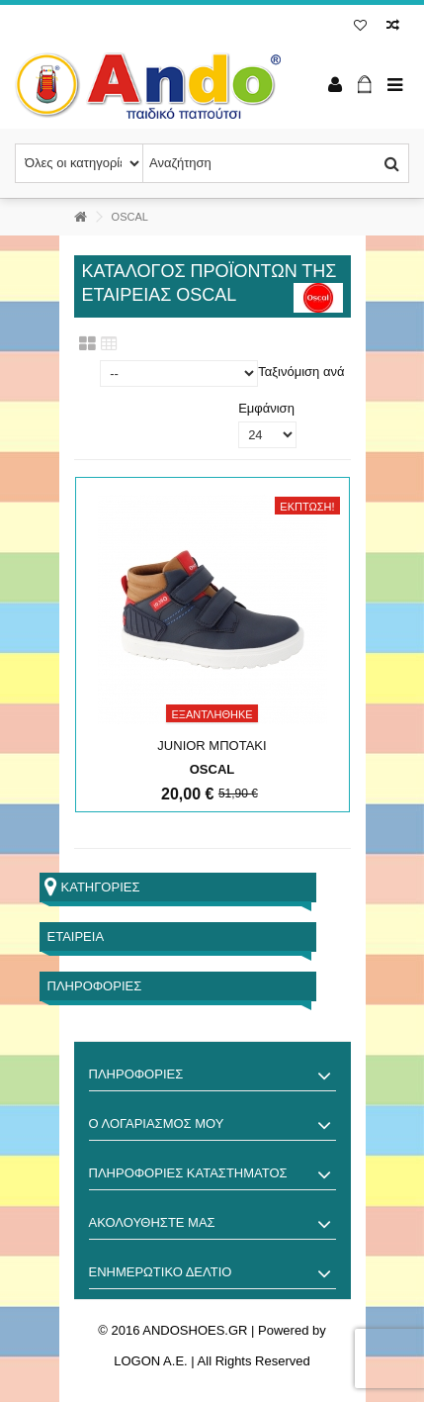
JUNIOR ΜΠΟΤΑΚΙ (211, 745)
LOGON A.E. (150, 1361)
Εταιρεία (76, 936)
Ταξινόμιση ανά (301, 371)
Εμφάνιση (266, 408)
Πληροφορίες (94, 986)
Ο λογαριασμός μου (156, 1123)
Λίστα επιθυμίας (360, 26)
